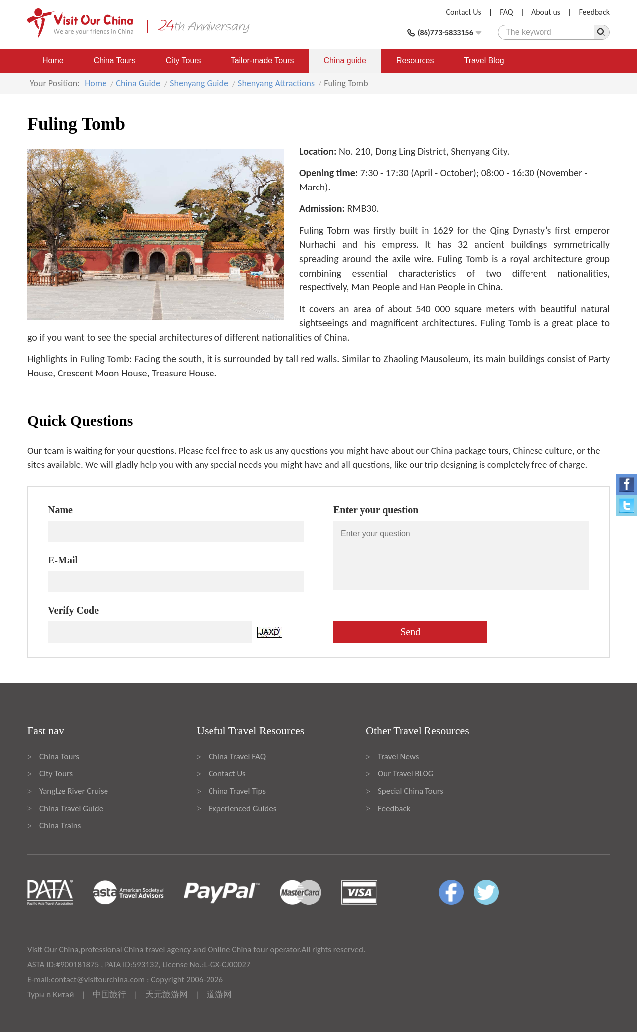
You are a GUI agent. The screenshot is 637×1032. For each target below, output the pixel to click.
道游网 (219, 994)
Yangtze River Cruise (73, 791)
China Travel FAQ (237, 756)
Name (60, 509)
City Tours (183, 60)
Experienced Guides (242, 808)
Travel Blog (484, 60)
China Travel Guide (71, 808)
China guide (345, 60)
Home (53, 60)
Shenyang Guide (199, 83)
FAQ (506, 12)
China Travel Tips (237, 791)
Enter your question (375, 509)
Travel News (398, 756)
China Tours (115, 60)
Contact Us (463, 12)
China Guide (138, 83)
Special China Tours (410, 791)
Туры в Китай (50, 994)
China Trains (60, 825)
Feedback (594, 12)
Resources (415, 60)
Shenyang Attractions (276, 83)
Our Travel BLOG (405, 773)
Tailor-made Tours (262, 60)
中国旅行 (109, 994)
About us (545, 12)
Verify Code (73, 610)
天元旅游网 (166, 994)
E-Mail (63, 560)
